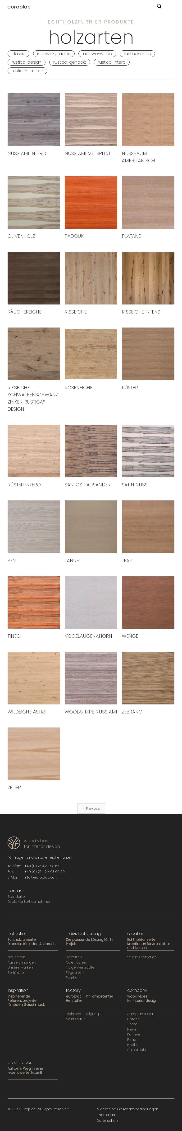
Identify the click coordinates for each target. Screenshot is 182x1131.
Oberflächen (76, 962)
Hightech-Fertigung (82, 1014)
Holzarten (74, 957)
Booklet (133, 1045)
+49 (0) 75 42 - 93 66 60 (44, 872)
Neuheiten (16, 957)
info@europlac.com (41, 877)
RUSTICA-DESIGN (26, 62)
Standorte (16, 897)
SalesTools (136, 1050)
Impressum (106, 1114)
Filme (131, 1040)
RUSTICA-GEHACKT (69, 62)
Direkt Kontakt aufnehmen (29, 902)
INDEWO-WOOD (97, 54)
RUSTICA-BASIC (137, 54)
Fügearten (75, 973)
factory (73, 990)
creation (136, 933)
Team (132, 1024)
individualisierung (83, 933)
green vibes (20, 1062)
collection (17, 933)
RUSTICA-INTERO (112, 62)
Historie (133, 1019)
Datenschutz (107, 1120)
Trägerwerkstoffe (80, 967)
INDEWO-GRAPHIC (54, 54)
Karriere (134, 1034)
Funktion (73, 978)
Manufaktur (75, 1019)
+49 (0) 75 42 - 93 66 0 (43, 866)
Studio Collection (142, 957)
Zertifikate (16, 973)
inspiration (18, 990)
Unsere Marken (20, 967)
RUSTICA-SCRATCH (27, 71)
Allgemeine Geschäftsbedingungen (127, 1109)
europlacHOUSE (140, 1014)
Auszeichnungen (22, 962)
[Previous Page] (91, 808)
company (137, 990)
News (132, 1029)
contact (16, 891)
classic (18, 54)
